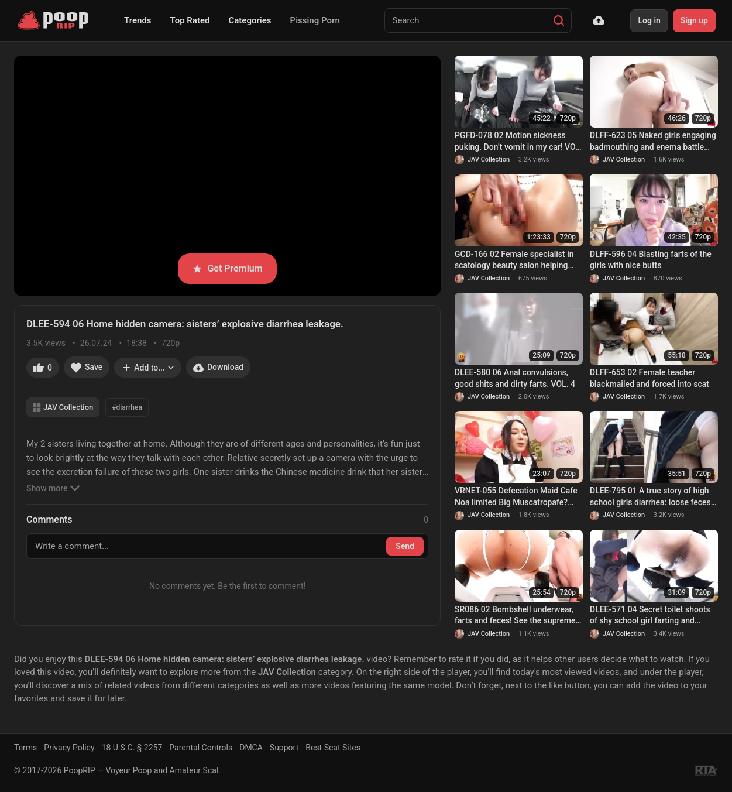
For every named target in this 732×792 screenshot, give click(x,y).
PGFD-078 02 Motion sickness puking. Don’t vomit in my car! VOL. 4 (518, 142)
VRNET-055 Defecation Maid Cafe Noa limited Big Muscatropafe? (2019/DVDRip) (516, 497)
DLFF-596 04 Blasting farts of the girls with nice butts (651, 259)
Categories (249, 20)
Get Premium (227, 268)
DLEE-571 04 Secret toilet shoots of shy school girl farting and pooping (650, 616)
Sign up (694, 20)
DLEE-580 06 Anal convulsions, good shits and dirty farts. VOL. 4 (515, 378)
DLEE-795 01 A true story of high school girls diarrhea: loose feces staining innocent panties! (650, 497)
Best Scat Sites (332, 747)
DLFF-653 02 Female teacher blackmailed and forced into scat (649, 378)
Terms (25, 747)
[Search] (559, 20)
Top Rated (190, 20)
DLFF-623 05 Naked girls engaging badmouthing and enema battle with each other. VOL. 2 (653, 142)
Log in (649, 20)
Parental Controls (200, 747)
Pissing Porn (315, 20)
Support (284, 747)
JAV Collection (63, 407)
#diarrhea (127, 407)
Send (405, 546)
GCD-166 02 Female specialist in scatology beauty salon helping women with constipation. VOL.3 (514, 260)
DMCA (251, 747)
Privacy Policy (69, 747)
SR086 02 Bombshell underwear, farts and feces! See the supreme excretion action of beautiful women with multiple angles (515, 616)
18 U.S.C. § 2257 (132, 747)
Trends (138, 20)
